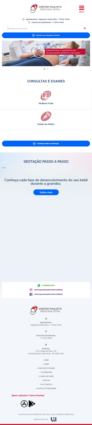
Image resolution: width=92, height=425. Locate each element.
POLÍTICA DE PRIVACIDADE (46, 388)
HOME (46, 360)
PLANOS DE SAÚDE (46, 376)
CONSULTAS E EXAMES (46, 368)
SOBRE (46, 364)
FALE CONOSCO (46, 384)
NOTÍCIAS (46, 380)
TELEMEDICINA (46, 372)
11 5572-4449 (58, 22)
